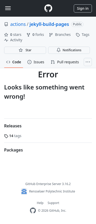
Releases (13, 126)
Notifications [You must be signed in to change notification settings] (69, 50)
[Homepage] (48, 8)
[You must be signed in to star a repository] (25, 50)
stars (13, 34)
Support (53, 203)
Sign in (83, 8)
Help (40, 203)
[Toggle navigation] (8, 8)
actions (18, 24)
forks (35, 34)
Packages (13, 150)
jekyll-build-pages (49, 24)
